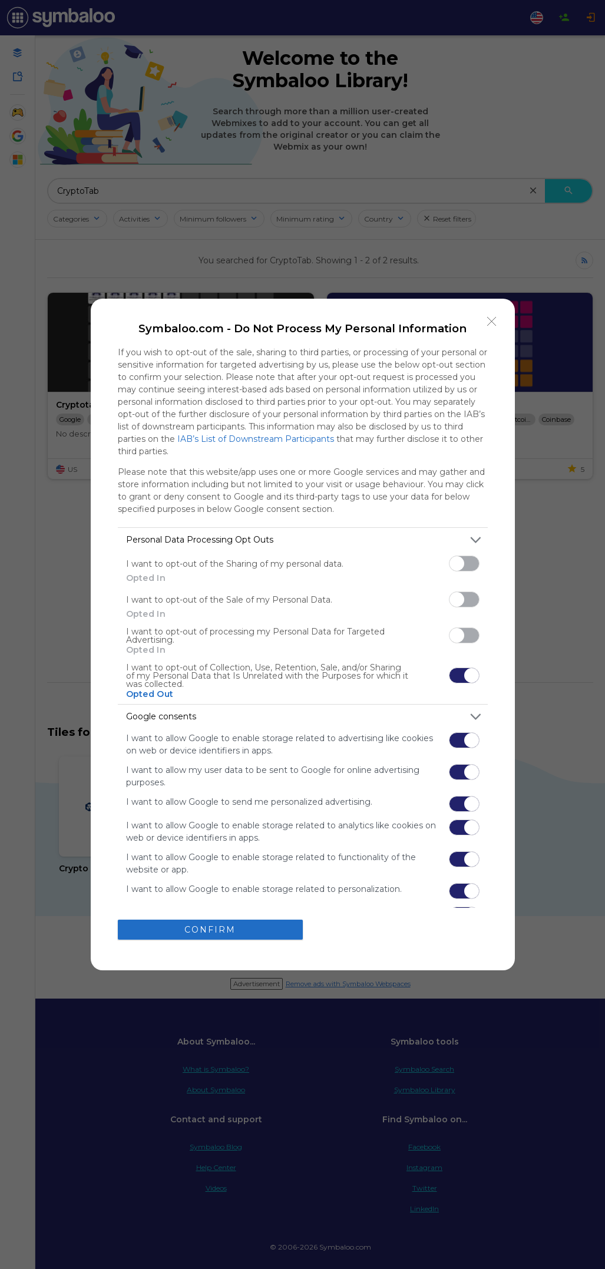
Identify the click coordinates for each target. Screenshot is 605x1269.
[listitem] (303, 540)
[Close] (492, 321)
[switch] (464, 563)
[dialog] (303, 634)
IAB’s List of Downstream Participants (255, 439)
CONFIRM (210, 929)
